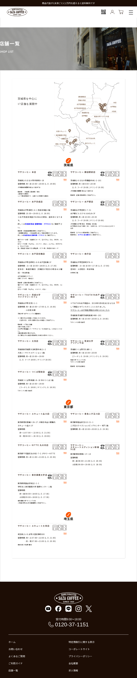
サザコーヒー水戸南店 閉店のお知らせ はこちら (90, 310)
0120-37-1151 (72, 624)
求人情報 (73, 670)
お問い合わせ (15, 649)
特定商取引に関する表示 (82, 642)
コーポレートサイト (79, 649)
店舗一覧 (13, 670)
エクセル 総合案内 (84, 235)
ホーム (12, 642)
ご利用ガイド (15, 663)
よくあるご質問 (16, 656)
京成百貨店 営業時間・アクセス (38, 224)
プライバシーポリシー (80, 656)
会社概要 (73, 663)
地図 (65, 180)
